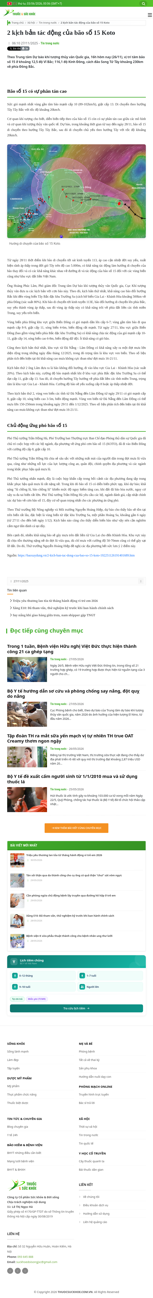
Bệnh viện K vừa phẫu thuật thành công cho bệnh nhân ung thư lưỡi (69, 936)
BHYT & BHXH (16, 1169)
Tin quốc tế (86, 1143)
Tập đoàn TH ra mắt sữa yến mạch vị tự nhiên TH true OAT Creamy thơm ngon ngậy (70, 738)
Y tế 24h (12, 1135)
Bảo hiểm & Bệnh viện (24, 1145)
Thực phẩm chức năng (21, 1094)
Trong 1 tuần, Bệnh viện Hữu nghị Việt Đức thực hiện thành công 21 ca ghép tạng (71, 648)
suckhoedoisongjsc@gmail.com (36, 1262)
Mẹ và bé (85, 1044)
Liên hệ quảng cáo (95, 1222)
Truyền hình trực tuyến (94, 1094)
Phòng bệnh (87, 1051)
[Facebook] (18, 1271)
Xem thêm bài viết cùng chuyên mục (77, 828)
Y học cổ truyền (92, 1153)
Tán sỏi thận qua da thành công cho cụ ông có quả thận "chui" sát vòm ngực (74, 875)
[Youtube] (25, 1271)
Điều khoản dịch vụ (95, 1205)
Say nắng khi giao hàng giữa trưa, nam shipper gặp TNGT (52, 615)
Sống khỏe (16, 1044)
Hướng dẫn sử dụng (96, 1213)
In (25, 48)
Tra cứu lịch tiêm (76, 1008)
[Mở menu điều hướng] (148, 15)
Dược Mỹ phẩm (19, 1078)
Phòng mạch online (95, 1087)
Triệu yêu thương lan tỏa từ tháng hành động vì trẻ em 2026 (53, 601)
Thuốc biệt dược (17, 1103)
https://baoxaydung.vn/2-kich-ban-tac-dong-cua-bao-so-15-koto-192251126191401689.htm (76, 555)
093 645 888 (25, 1257)
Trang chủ (18, 22)
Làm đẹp (13, 1060)
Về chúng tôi (91, 1197)
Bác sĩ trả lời (87, 1103)
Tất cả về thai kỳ (89, 1060)
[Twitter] (10, 1271)
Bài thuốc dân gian (91, 1169)
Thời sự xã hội (88, 1127)
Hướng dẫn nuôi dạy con (95, 1077)
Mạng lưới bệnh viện (20, 1161)
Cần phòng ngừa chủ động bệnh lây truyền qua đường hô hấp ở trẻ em (71, 895)
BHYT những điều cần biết (24, 1153)
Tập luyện (13, 1068)
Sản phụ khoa (88, 1068)
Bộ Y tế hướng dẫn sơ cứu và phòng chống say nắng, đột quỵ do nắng (73, 693)
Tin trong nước (48, 22)
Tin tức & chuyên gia (24, 1119)
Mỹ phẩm (13, 1086)
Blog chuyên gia (17, 1127)
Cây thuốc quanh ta (91, 1161)
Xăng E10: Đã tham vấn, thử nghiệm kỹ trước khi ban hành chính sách (61, 608)
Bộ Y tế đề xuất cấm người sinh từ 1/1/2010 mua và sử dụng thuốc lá (72, 778)
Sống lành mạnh (18, 1051)
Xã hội (31, 22)
